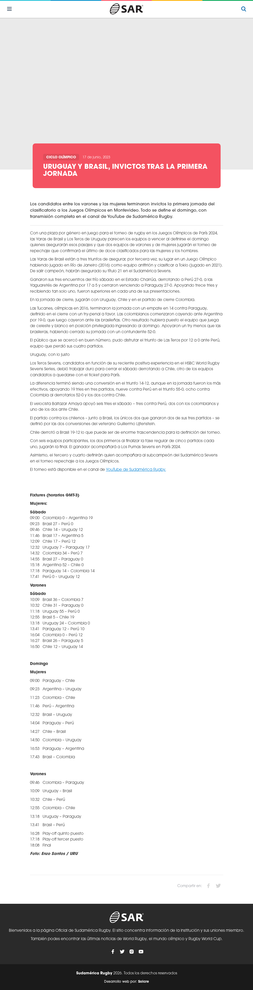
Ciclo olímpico (61, 157)
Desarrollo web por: (126, 981)
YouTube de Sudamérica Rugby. (136, 470)
